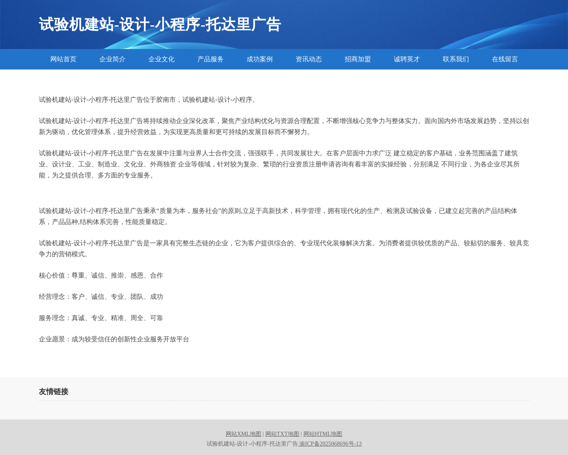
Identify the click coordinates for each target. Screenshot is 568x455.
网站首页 (63, 59)
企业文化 (161, 59)
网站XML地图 (243, 434)
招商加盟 (358, 59)
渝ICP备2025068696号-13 (330, 444)
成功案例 (260, 59)
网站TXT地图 (282, 434)
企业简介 (112, 59)
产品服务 (211, 59)
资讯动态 (309, 59)
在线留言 (505, 59)
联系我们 (456, 59)
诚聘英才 (407, 59)
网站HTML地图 (323, 434)
